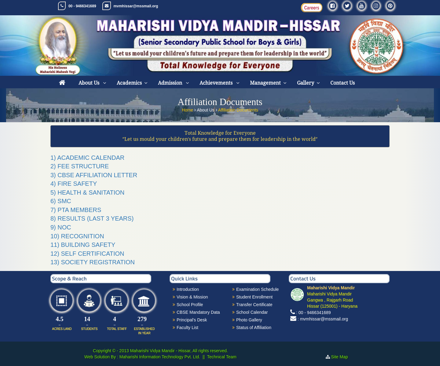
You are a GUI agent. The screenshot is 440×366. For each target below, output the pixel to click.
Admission (170, 83)
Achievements (217, 83)
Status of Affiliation (253, 327)
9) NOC (60, 227)
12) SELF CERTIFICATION (87, 253)
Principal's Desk (192, 319)
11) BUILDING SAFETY (82, 244)
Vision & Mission (192, 297)
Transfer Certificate (254, 304)
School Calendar (252, 312)
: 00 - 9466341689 (313, 312)
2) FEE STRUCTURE (79, 166)
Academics (129, 83)
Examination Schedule (257, 289)
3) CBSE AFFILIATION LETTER (93, 175)
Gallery (305, 83)
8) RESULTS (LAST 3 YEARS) (92, 218)
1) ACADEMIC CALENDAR (87, 157)
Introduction (188, 289)
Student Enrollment (254, 297)
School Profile (190, 304)
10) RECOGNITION (77, 236)
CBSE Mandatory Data (198, 312)
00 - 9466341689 (82, 6)
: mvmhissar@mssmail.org (323, 319)
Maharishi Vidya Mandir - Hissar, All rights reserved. (179, 350)
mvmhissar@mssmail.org (136, 6)
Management (265, 83)
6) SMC (60, 201)
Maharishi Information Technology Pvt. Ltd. (159, 356)
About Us (90, 83)
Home (188, 108)
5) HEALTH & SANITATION (87, 192)
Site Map (342, 356)
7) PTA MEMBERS (75, 210)
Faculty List (187, 327)
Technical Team (222, 356)
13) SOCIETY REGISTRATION (92, 262)
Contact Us (342, 83)
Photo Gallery (249, 319)
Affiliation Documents (238, 108)
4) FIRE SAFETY (73, 183)
